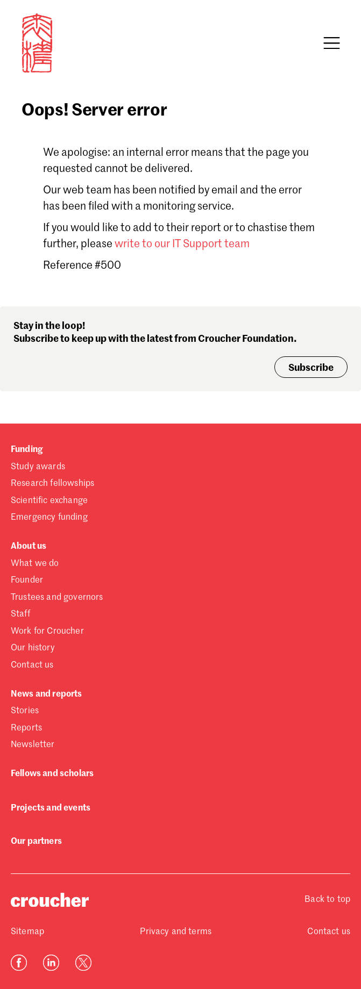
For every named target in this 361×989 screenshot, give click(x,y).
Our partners (36, 841)
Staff (20, 614)
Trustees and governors (57, 597)
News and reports (46, 694)
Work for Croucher (47, 631)
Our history (33, 648)
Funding (27, 450)
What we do (35, 564)
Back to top (327, 899)
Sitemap (27, 932)
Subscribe (311, 368)
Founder (27, 580)
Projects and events (50, 808)
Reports (26, 728)
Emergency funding (49, 517)
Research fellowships (52, 483)
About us (28, 546)
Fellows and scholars (52, 774)
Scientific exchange (49, 501)
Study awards (38, 467)
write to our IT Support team (182, 244)
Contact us (32, 665)
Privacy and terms (175, 932)
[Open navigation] (331, 43)
